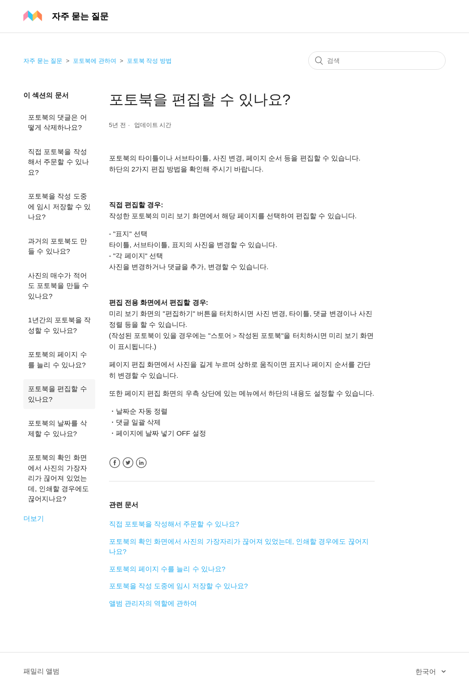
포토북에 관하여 (94, 60)
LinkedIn (141, 463)
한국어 (426, 671)
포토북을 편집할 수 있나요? (57, 394)
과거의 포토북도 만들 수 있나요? (57, 246)
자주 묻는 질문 (42, 60)
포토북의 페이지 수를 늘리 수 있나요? (57, 359)
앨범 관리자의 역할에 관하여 (153, 603)
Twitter (128, 463)
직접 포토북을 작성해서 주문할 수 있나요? (58, 162)
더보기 (33, 518)
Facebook (114, 463)
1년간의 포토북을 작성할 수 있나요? (59, 325)
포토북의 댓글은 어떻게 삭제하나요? (57, 122)
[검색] (377, 60)
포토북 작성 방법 (149, 60)
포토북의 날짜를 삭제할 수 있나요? (57, 428)
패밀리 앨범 (41, 671)
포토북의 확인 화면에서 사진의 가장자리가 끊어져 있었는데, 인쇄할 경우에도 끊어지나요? (58, 478)
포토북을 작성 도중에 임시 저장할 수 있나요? (59, 206)
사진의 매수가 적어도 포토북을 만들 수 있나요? (58, 285)
